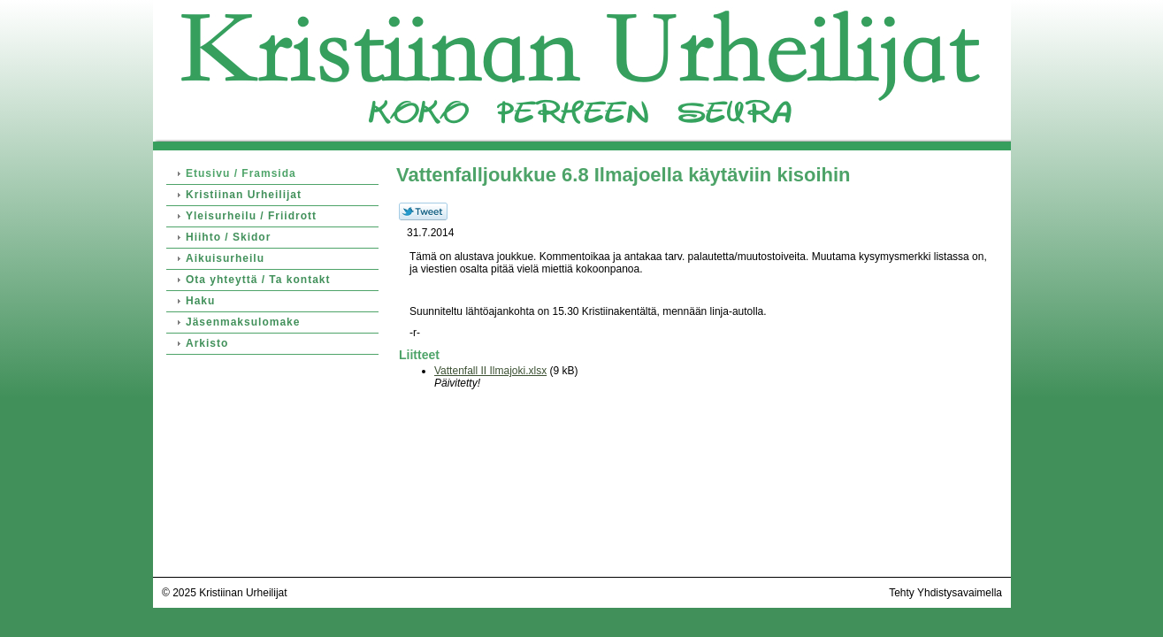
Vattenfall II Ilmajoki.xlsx (490, 371)
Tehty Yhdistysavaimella (945, 593)
